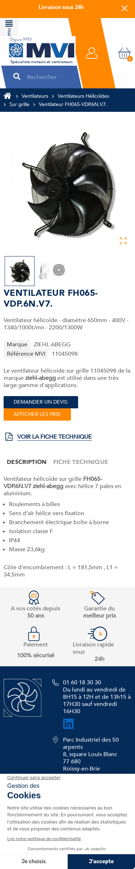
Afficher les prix (37, 414)
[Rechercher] (47, 77)
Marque (17, 344)
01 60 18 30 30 (82, 682)
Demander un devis (41, 402)
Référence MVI (26, 354)
